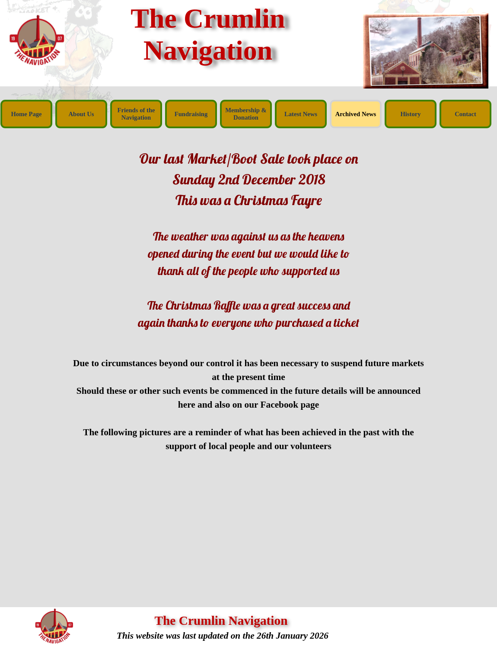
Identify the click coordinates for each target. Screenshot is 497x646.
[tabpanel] (249, 239)
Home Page (26, 114)
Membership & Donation (246, 114)
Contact (465, 114)
